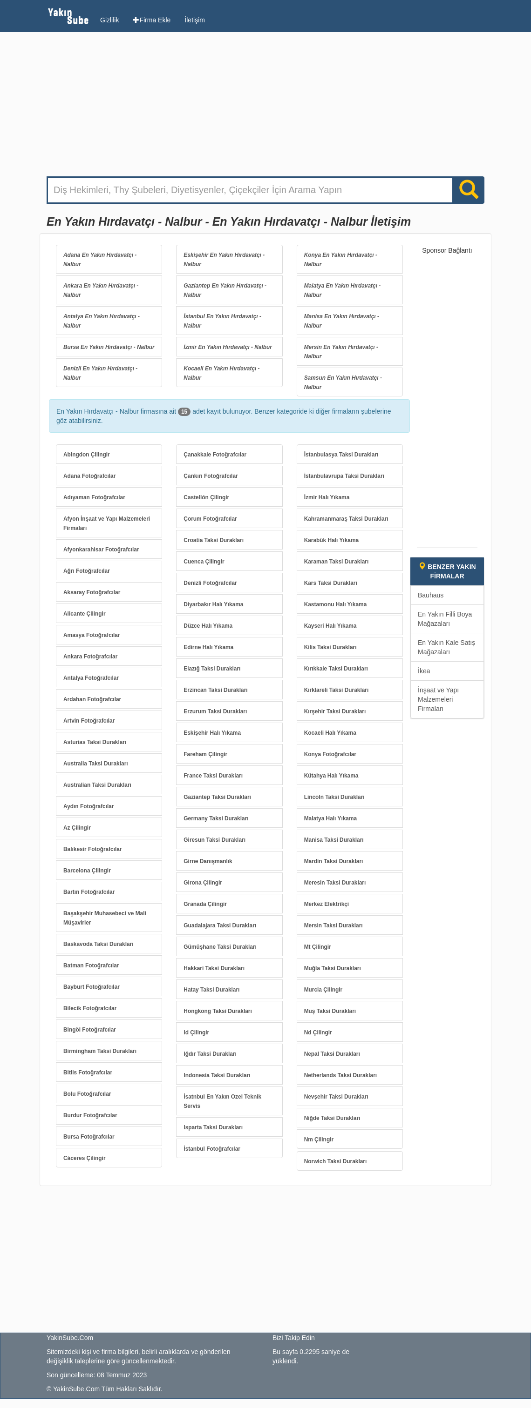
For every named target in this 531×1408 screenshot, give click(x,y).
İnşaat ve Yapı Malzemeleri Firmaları (438, 699)
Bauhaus (430, 595)
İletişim (194, 20)
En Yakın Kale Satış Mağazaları (446, 647)
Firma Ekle (151, 20)
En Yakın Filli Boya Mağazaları (445, 618)
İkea (424, 671)
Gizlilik (109, 20)
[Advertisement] (265, 106)
